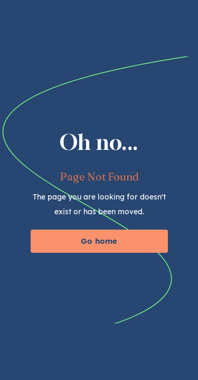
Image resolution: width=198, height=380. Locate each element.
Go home (99, 241)
